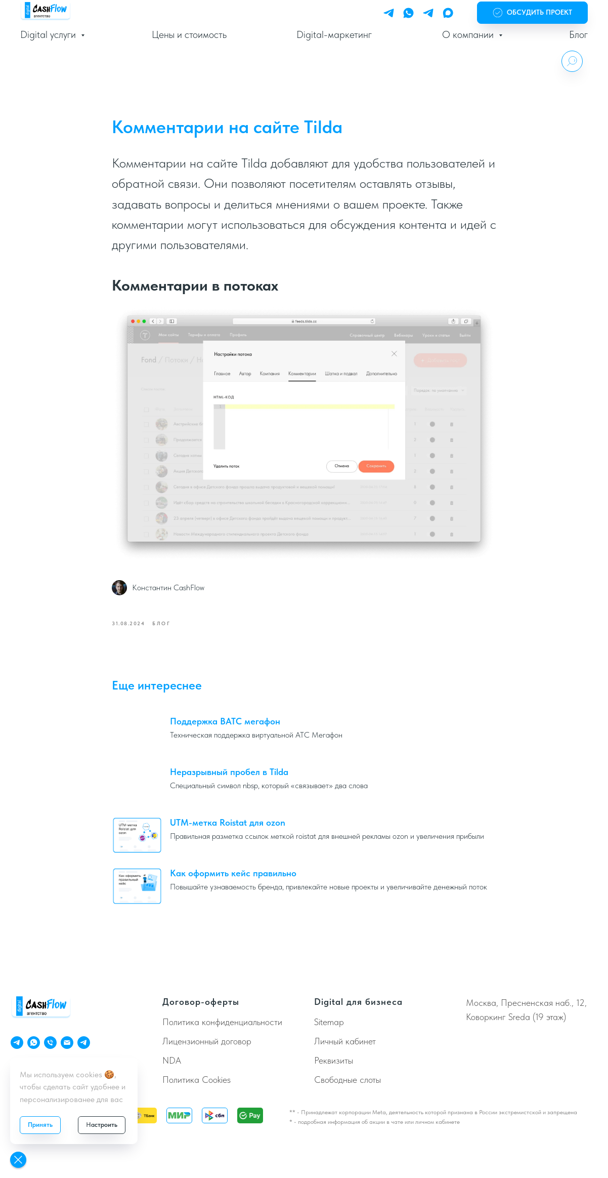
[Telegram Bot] (428, 13)
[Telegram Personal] (388, 13)
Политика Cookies (196, 1080)
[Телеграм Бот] (83, 1043)
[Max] (448, 13)
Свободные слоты (347, 1080)
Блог (578, 34)
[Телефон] (50, 1043)
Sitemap (329, 1023)
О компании (469, 34)
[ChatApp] (33, 1043)
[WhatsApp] (408, 13)
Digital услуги (49, 34)
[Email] (67, 1043)
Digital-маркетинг (334, 34)
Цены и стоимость (189, 34)
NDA (171, 1061)
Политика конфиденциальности (222, 1023)
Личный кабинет (345, 1042)
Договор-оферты (200, 1002)
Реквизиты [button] (333, 1061)
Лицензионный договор (206, 1042)
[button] (532, 13)
